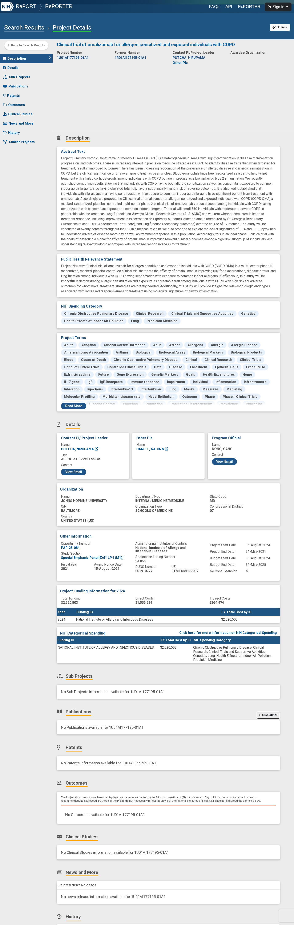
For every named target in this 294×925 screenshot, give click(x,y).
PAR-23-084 (70, 548)
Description (27, 56)
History (11, 131)
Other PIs (180, 63)
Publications (15, 84)
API (228, 6)
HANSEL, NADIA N (152, 449)
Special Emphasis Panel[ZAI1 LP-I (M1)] (92, 558)
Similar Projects (19, 140)
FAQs (214, 6)
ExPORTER (249, 6)
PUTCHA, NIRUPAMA (79, 449)
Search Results (24, 28)
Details (11, 66)
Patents (11, 94)
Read (73, 406)
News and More (18, 122)
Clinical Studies (17, 112)
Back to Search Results (26, 45)
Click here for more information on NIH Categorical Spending (228, 633)
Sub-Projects (16, 75)
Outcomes (14, 103)
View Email (73, 472)
